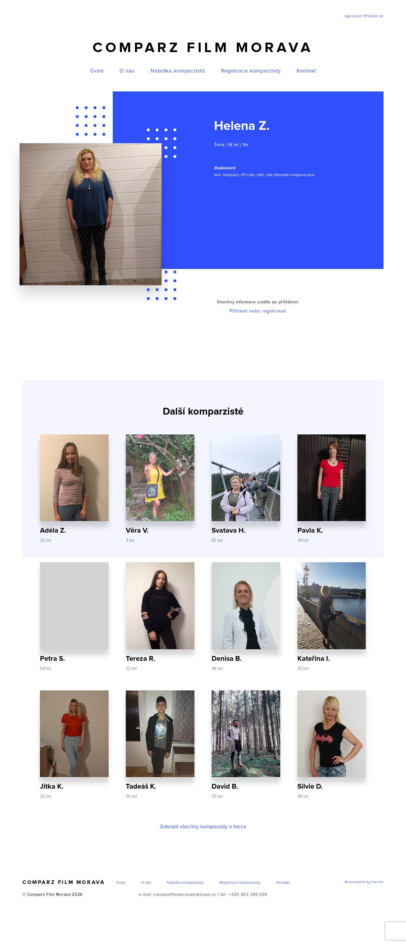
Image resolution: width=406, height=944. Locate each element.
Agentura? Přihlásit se (364, 16)
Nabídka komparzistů (178, 71)
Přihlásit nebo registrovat (257, 311)
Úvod (97, 71)
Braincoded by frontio (364, 888)
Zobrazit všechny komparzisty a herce (203, 832)
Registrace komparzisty (251, 71)
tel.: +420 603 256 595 (244, 900)
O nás (127, 71)
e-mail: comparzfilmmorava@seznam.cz (178, 900)
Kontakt (306, 71)
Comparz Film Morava (203, 48)
